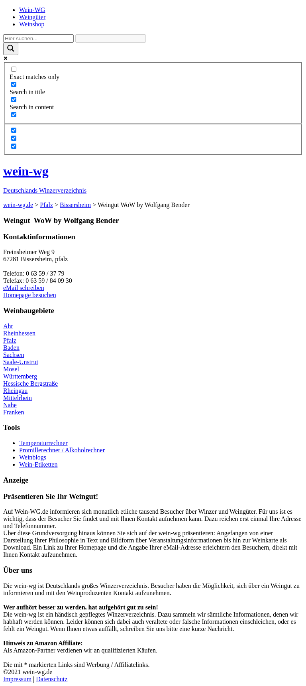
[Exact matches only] (13, 69)
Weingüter (32, 17)
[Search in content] (13, 99)
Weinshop (32, 24)
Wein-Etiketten (38, 464)
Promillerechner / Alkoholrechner (62, 450)
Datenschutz (51, 679)
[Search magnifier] (10, 49)
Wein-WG (32, 9)
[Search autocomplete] (110, 38)
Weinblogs (32, 457)
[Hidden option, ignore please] (13, 130)
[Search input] (38, 38)
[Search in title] (13, 84)
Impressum (17, 679)
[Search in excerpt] (13, 114)
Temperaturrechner (43, 443)
